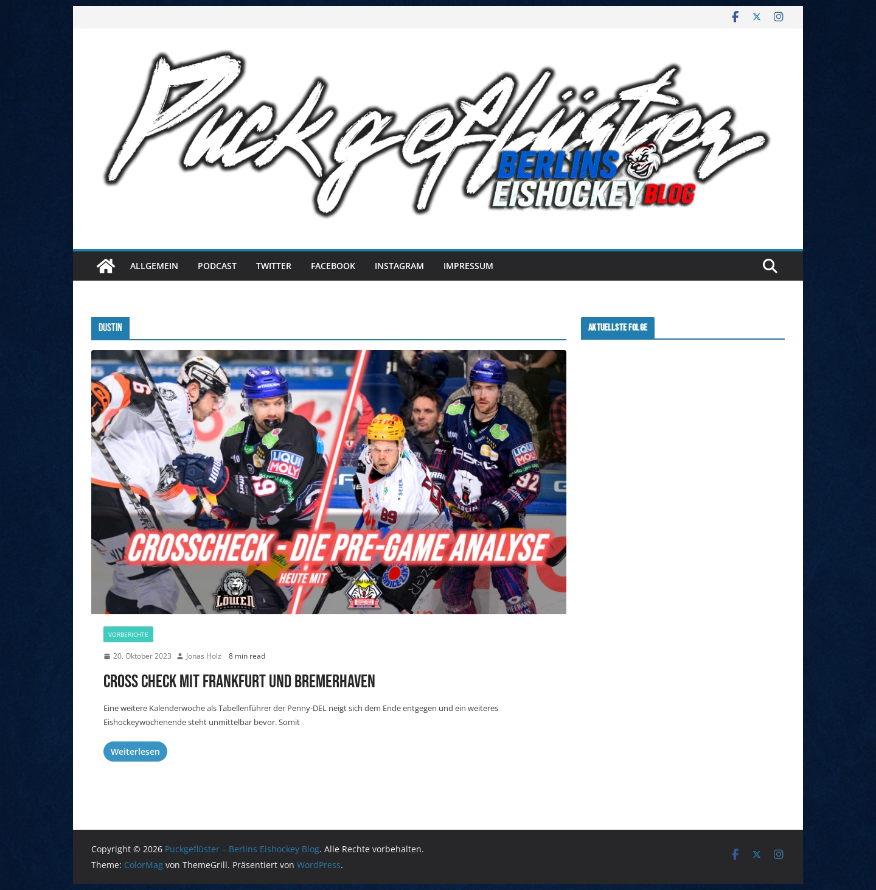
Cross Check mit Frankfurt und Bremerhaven (239, 682)
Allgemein (154, 266)
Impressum (468, 266)
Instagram (399, 266)
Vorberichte (128, 634)
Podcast (217, 266)
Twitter (273, 266)
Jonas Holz (203, 656)
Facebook (333, 266)
